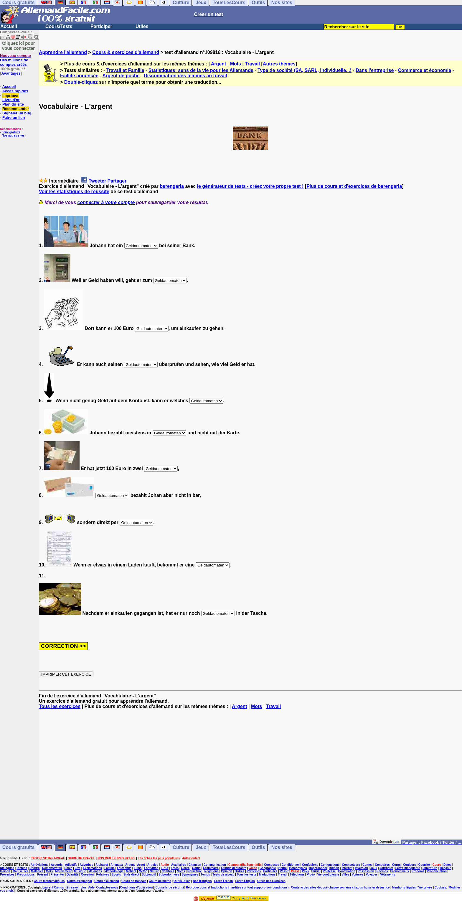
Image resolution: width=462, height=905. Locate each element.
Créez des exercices (271, 881)
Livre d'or (11, 100)
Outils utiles (182, 881)
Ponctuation (346, 871)
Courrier (424, 864)
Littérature (430, 868)
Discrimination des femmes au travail (185, 75)
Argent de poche (120, 75)
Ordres (239, 871)
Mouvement (63, 871)
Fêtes (175, 868)
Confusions (310, 864)
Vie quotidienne (328, 874)
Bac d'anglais (202, 881)
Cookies (440, 887)
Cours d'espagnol (79, 881)
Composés (271, 864)
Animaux (116, 864)
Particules (270, 871)
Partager (117, 180)
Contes (367, 864)
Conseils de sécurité (170, 887)
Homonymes (298, 868)
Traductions (267, 874)
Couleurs (409, 864)
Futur (165, 868)
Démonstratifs (52, 868)
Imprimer (10, 95)
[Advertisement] (250, 777)
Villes (345, 874)
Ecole (68, 868)
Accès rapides (15, 91)
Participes (254, 871)
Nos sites (281, 847)
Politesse (329, 871)
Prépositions (26, 874)
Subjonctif (149, 874)
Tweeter (97, 180)
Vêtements (387, 874)
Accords (56, 864)
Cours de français (133, 881)
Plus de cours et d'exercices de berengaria (354, 186)
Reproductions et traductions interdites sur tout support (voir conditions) (237, 887)
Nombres (167, 871)
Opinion (226, 871)
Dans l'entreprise (375, 70)
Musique (80, 871)
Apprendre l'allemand (63, 52)
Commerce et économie (424, 70)
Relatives (102, 874)
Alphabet (101, 864)
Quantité (73, 874)
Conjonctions (330, 864)
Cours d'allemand (106, 881)
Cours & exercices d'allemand (125, 52)
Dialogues (7, 868)
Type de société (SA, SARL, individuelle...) (305, 70)
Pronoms (418, 871)
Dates (447, 864)
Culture (181, 847)
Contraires (382, 864)
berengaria (172, 186)
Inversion (361, 868)
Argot (141, 864)
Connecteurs (351, 864)
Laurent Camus (53, 887)
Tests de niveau (223, 874)
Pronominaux (399, 871)
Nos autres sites (13, 135)
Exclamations (92, 868)
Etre (77, 868)
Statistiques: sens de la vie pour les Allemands (200, 70)
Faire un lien (13, 117)
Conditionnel (291, 864)
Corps (396, 864)
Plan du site (13, 104)
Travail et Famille (125, 70)
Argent (218, 63)
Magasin (445, 868)
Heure (282, 868)
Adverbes (86, 864)
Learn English (245, 881)
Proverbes (7, 874)
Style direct (131, 874)
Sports (116, 874)
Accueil (8, 26)
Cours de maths (160, 881)
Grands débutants (233, 868)
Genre (185, 868)
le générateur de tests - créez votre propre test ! (250, 186)
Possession (366, 871)
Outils (258, 847)
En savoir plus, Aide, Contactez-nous (92, 887)
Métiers (131, 871)
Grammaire (211, 868)
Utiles (142, 26)
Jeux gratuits (11, 132)
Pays (305, 871)
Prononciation (437, 871)
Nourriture (194, 871)
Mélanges (95, 871)
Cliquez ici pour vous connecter (18, 45)
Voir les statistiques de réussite (74, 191)
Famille (109, 868)
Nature (154, 871)
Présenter (57, 874)
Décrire (34, 868)
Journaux (386, 868)
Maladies (37, 871)
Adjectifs (71, 864)
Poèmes (382, 871)
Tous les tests (246, 874)
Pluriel (316, 871)
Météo (143, 871)
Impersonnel (318, 868)
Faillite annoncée (79, 75)
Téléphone (297, 874)
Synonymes (190, 874)
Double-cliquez (81, 82)
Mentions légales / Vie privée (412, 887)
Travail (252, 63)
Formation (151, 868)
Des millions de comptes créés (15, 60)
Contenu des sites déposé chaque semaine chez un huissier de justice (340, 887)
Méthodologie (113, 871)
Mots (235, 63)
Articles (152, 864)
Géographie (268, 868)
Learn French (223, 881)
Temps (205, 874)
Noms (181, 871)
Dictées (21, 868)
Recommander (15, 108)
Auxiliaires (178, 864)
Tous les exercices (59, 706)
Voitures (357, 874)
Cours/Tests (58, 26)
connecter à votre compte (106, 202)
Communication (215, 864)
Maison (5, 871)
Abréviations (40, 864)
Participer (101, 26)
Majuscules (21, 871)
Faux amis (124, 868)
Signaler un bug (16, 113)
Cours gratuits (18, 847)
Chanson (195, 864)
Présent (42, 874)
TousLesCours (229, 847)
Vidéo (311, 874)
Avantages (10, 73)
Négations (211, 871)
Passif (284, 871)
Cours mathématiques (49, 881)
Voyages (371, 874)
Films (137, 868)
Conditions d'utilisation (136, 887)
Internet (346, 868)
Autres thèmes (279, 63)
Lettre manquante (407, 868)
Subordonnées (169, 874)
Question (87, 874)
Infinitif (334, 868)
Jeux (201, 847)
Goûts (196, 868)
